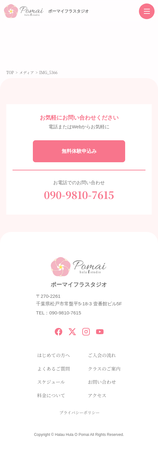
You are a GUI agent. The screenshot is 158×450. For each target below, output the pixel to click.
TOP (10, 72)
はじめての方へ (53, 355)
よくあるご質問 (53, 368)
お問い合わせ (102, 381)
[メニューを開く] (147, 11)
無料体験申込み (79, 151)
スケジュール (51, 381)
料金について (51, 395)
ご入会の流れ (102, 355)
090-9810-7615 (79, 194)
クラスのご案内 (104, 368)
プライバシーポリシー (79, 412)
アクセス (97, 395)
